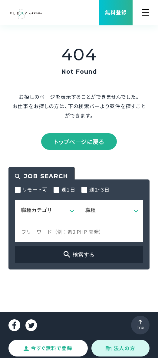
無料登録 (116, 12)
